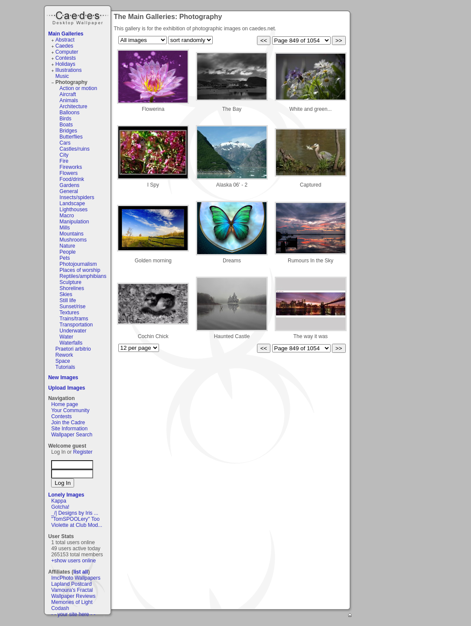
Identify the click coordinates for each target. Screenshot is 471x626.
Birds (65, 119)
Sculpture (70, 282)
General (68, 191)
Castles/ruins (74, 149)
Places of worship (79, 270)
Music (62, 76)
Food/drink (71, 179)
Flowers (68, 173)
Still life (67, 300)
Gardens (69, 185)
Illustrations (68, 70)
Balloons (69, 113)
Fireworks (70, 167)
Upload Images (66, 388)
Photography (71, 82)
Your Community (70, 410)
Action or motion (78, 88)
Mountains (71, 234)
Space (62, 361)
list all (80, 572)
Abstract (65, 40)
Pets (64, 258)
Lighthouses (73, 210)
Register (83, 452)
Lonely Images (66, 495)
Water (66, 337)
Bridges (68, 131)
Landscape (72, 203)
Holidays (65, 64)
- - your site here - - (73, 614)
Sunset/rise (72, 306)
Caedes (78, 17)
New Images (63, 377)
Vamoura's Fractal (72, 590)
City (63, 155)
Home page (64, 404)
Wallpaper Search (71, 435)
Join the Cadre (68, 422)
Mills (64, 228)
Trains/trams (73, 319)
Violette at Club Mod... (76, 525)
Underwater (72, 331)
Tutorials (65, 367)
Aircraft (67, 94)
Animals (68, 100)
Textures (69, 313)
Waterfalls (70, 343)
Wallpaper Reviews (73, 596)
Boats (66, 125)
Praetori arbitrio (73, 349)
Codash (60, 608)
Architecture (73, 106)
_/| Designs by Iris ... (74, 513)
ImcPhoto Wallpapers (76, 578)
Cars (64, 143)
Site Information (69, 429)
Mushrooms (73, 240)
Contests (65, 58)
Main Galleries (65, 34)
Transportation (76, 325)
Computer (66, 52)
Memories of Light (71, 602)
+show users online (73, 561)
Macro (66, 216)
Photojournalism (78, 264)
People (67, 252)
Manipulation (74, 222)
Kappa (58, 501)
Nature (67, 246)
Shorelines (71, 288)
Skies (65, 294)
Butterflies (70, 137)
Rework (64, 355)
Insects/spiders (76, 197)
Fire (63, 161)
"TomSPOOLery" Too (75, 519)
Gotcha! (60, 507)
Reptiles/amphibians (82, 276)
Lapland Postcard (71, 584)
